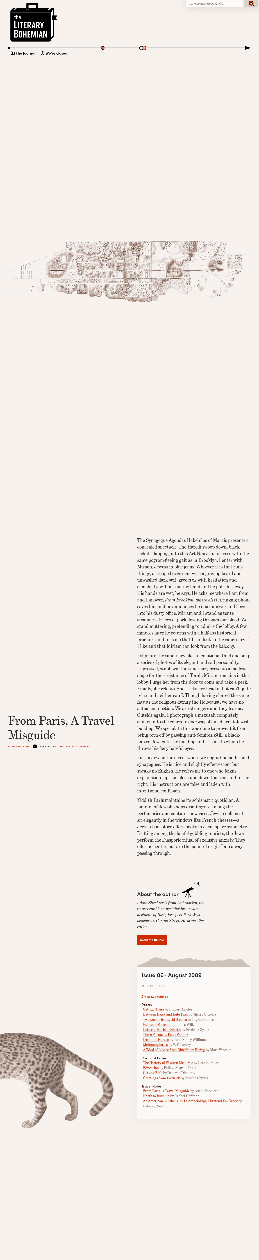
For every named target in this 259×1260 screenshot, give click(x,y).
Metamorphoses (155, 1044)
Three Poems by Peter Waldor (165, 1034)
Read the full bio (152, 939)
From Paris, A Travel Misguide (166, 1091)
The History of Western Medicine (168, 1063)
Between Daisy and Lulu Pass (165, 1014)
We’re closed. (57, 53)
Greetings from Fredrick (161, 1078)
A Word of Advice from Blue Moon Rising (174, 1050)
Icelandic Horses (156, 1039)
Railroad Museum (157, 1024)
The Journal (25, 53)
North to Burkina (156, 1096)
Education (151, 1068)
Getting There (153, 1009)
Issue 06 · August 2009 (74, 746)
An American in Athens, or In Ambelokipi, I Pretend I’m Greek (190, 1101)
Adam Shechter (18, 746)
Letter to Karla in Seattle (162, 1029)
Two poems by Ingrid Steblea (165, 1019)
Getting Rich (152, 1073)
